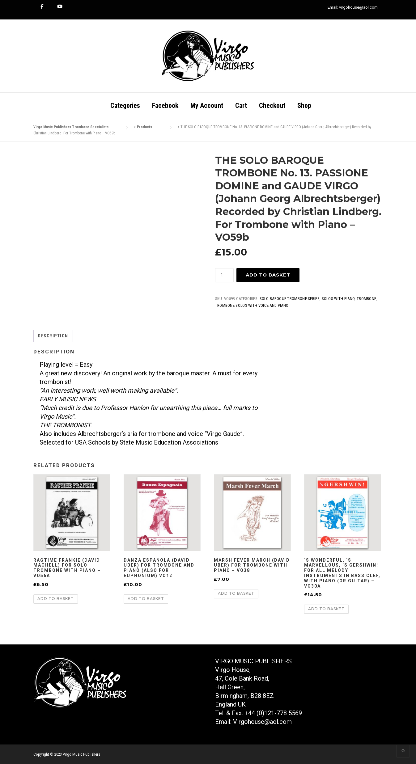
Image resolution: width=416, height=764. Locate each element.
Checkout (272, 105)
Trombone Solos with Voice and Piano (252, 305)
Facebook (165, 105)
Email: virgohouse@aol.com (353, 7)
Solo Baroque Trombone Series (290, 298)
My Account (206, 105)
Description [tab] (53, 335)
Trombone (366, 298)
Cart (241, 105)
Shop (304, 105)
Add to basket (268, 275)
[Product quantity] (224, 275)
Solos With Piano (338, 298)
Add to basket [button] (55, 598)
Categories (125, 105)
